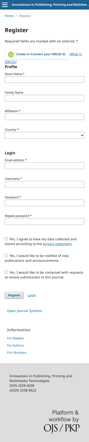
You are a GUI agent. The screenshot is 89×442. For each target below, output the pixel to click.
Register (14, 295)
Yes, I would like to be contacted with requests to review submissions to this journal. (44, 274)
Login (32, 295)
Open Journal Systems (24, 310)
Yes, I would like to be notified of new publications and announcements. (37, 258)
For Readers (15, 338)
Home (9, 16)
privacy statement (57, 243)
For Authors (15, 345)
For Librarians (17, 352)
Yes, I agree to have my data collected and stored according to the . (41, 241)
